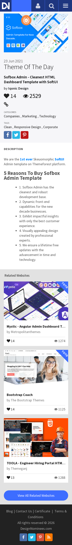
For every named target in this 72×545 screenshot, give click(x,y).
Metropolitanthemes (26, 332)
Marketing (29, 116)
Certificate (42, 511)
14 (10, 94)
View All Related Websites (36, 495)
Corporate (50, 127)
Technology (47, 116)
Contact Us (24, 511)
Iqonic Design (18, 88)
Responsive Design (27, 127)
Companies (12, 116)
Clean (8, 127)
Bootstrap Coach (20, 394)
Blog (9, 511)
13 (10, 477)
